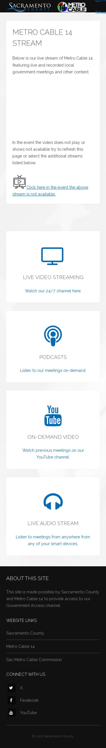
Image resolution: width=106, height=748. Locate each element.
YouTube (22, 712)
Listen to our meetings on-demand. (53, 370)
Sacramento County (25, 633)
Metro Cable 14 (20, 646)
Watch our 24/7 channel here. (53, 290)
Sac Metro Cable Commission (34, 659)
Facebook (23, 700)
